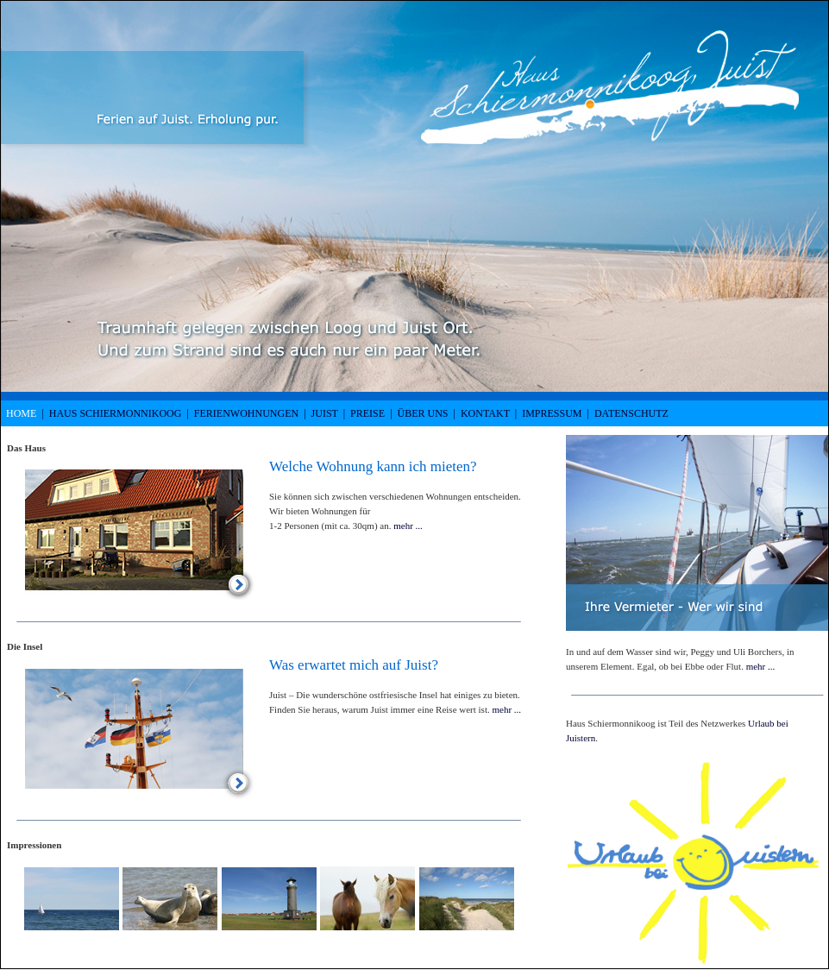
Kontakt (485, 413)
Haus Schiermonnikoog (115, 413)
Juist (324, 413)
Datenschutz (631, 413)
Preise (367, 413)
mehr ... (408, 525)
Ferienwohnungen (246, 413)
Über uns (423, 413)
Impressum (551, 413)
